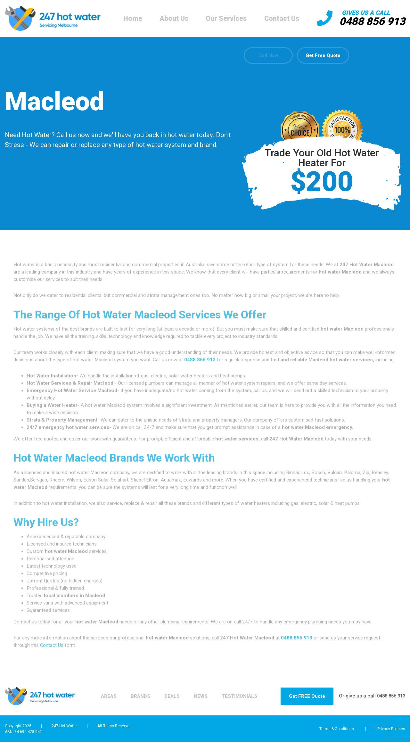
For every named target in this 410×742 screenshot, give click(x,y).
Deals (167, 692)
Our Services (224, 18)
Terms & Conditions (334, 729)
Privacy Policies (391, 729)
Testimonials (110, 700)
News (198, 692)
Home (131, 18)
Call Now (266, 56)
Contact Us (280, 18)
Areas (100, 692)
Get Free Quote (322, 56)
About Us (172, 18)
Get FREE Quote (303, 696)
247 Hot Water (64, 725)
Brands (134, 692)
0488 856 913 (370, 21)
